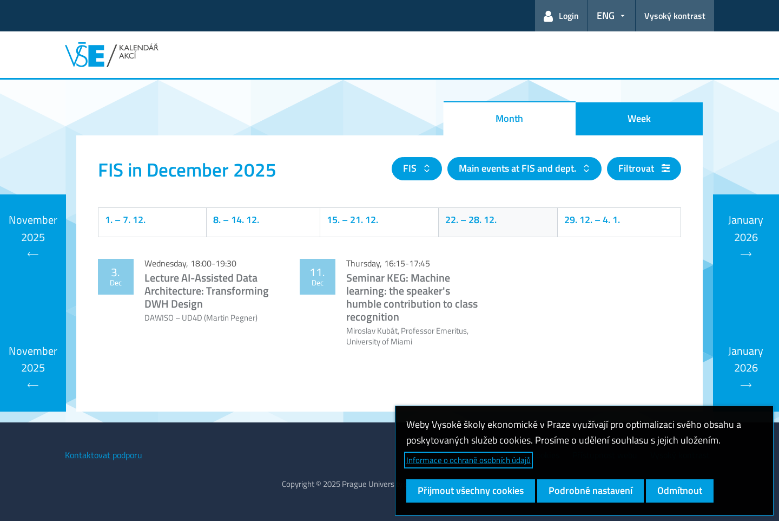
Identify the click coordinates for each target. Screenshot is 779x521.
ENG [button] (606, 15)
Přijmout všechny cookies (471, 490)
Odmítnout (679, 490)
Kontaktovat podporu (103, 454)
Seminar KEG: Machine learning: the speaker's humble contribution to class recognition (412, 297)
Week (639, 118)
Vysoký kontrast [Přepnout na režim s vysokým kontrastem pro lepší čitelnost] (674, 15)
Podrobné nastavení (590, 490)
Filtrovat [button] (644, 168)
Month (509, 118)
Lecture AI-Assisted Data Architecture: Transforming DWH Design (206, 290)
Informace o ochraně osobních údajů (468, 460)
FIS (411, 168)
